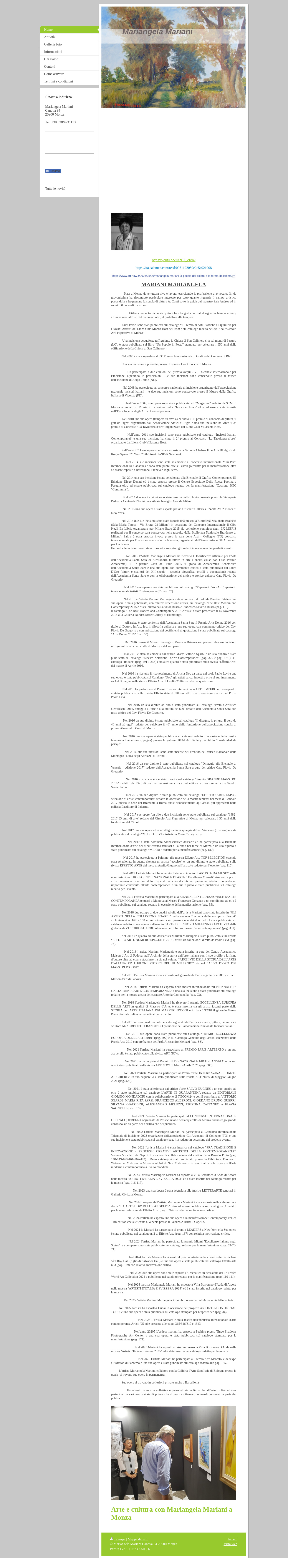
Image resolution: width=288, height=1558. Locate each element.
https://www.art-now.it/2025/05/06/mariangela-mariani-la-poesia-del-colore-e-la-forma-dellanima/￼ (173, 275)
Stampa (118, 1539)
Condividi (53, 171)
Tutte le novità (55, 188)
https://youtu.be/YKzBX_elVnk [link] (173, 260)
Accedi (232, 1539)
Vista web (230, 1544)
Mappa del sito (138, 1539)
